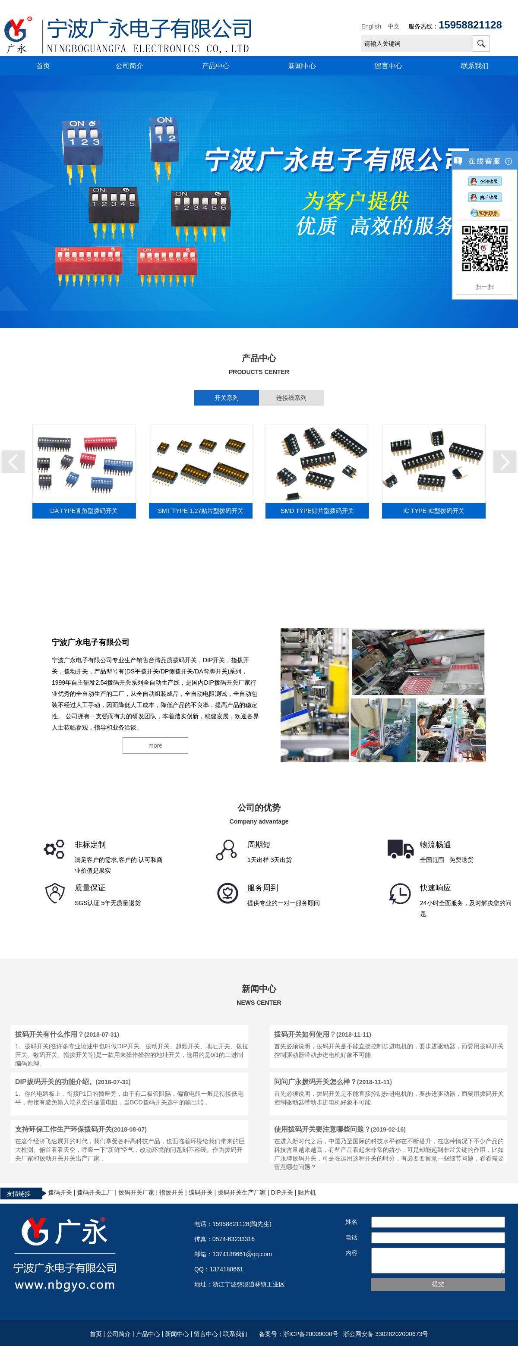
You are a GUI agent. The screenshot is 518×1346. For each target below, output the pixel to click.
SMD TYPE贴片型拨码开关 (317, 510)
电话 (351, 1237)
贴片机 (307, 1192)
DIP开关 (282, 1192)
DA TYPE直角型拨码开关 (84, 510)
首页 (43, 65)
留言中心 (388, 65)
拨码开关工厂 (95, 1192)
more (155, 745)
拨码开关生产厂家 (242, 1192)
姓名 (351, 1221)
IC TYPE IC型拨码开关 (433, 510)
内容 (351, 1252)
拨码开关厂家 (136, 1192)
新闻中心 (302, 65)
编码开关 (201, 1192)
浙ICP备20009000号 (312, 1333)
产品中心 (216, 65)
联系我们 (475, 65)
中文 (394, 26)
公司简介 (129, 65)
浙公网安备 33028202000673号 (384, 1333)
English (371, 26)
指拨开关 (171, 1192)
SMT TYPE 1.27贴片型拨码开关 (201, 510)
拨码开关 (60, 1192)
